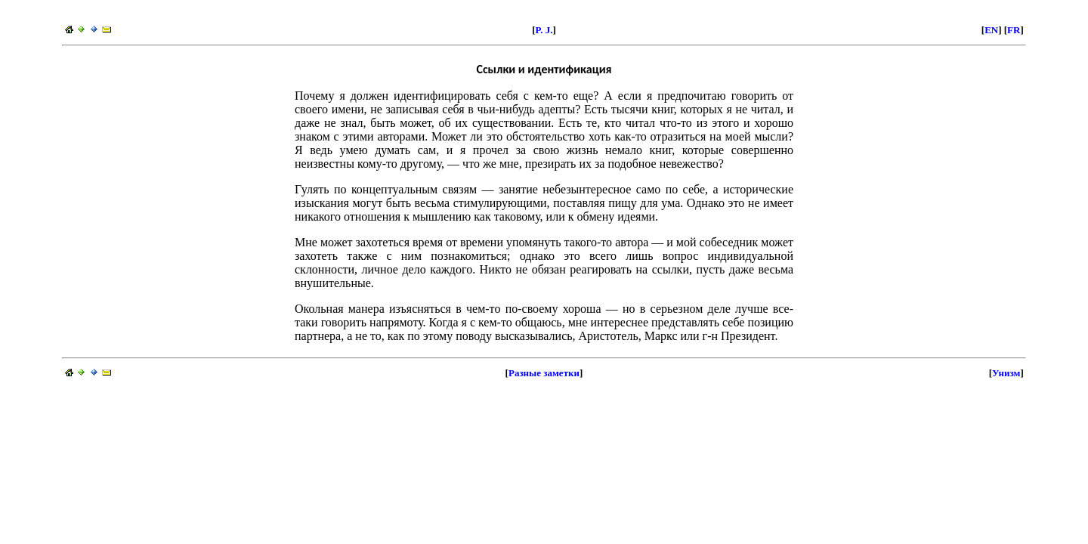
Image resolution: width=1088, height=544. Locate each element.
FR (1013, 30)
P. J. (543, 30)
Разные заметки (544, 373)
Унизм (1006, 373)
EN (991, 30)
